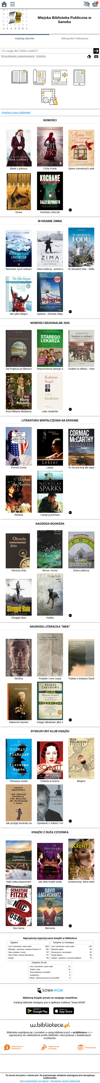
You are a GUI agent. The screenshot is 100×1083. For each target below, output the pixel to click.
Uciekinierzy (34, 975)
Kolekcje (41, 56)
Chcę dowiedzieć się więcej (34, 1081)
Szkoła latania (56, 955)
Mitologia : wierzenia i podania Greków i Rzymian (27, 949)
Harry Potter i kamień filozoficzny (21, 955)
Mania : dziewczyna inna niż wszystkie (44, 978)
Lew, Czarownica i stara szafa (19, 946)
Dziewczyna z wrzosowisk (61, 952)
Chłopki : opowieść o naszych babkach (66, 958)
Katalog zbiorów (24, 38)
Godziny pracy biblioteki (16, 112)
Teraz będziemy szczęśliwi (40, 972)
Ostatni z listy (35, 969)
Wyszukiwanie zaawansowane (18, 56)
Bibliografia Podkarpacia (74, 38)
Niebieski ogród (57, 949)
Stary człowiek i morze (17, 952)
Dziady (11, 958)
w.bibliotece (81, 1032)
